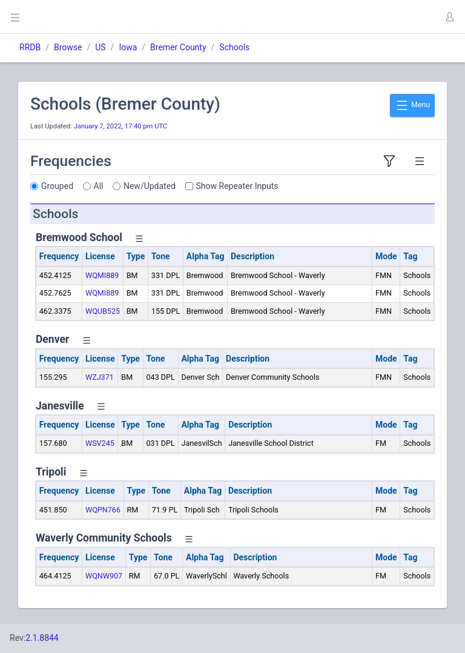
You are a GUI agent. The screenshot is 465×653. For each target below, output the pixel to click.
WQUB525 (102, 311)
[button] (449, 17)
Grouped (57, 186)
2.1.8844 (42, 638)
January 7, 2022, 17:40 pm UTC (121, 126)
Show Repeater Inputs (237, 186)
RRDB (30, 47)
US (100, 47)
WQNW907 (103, 575)
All (99, 186)
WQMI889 (102, 275)
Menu (412, 105)
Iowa (128, 47)
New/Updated (150, 186)
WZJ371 (99, 377)
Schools (234, 47)
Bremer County (178, 47)
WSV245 (99, 443)
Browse (68, 47)
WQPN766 (102, 509)
